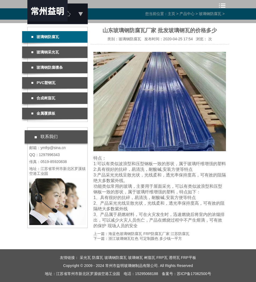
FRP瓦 (162, 257)
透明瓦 (174, 257)
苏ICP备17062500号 (194, 274)
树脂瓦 (149, 257)
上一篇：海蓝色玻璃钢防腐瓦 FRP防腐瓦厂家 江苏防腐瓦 (141, 234)
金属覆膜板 (43, 113)
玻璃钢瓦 (135, 257)
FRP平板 (188, 257)
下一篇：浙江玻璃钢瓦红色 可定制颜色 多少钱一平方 (137, 238)
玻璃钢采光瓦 (45, 52)
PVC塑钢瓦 (43, 83)
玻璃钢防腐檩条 (47, 67)
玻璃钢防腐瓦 (45, 37)
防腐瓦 (97, 257)
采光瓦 (85, 257)
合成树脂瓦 (43, 98)
